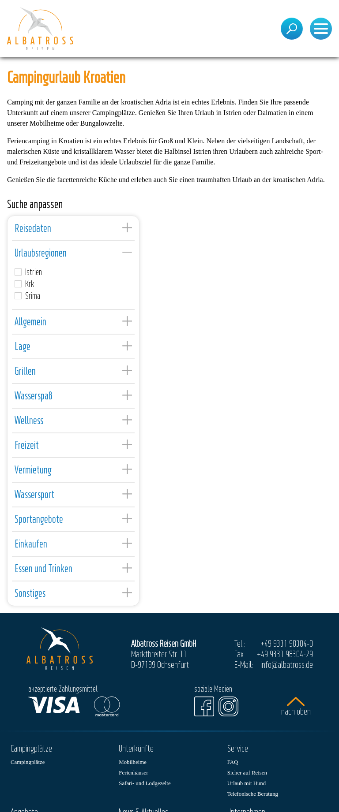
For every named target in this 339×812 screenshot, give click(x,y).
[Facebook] (204, 706)
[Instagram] (228, 706)
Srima (27, 296)
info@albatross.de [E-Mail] (286, 664)
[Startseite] (40, 28)
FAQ (232, 762)
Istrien (28, 272)
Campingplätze (28, 762)
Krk (24, 284)
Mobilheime (133, 762)
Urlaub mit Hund (246, 783)
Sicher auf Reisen (247, 773)
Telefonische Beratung (252, 794)
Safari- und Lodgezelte (144, 783)
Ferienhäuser (133, 773)
